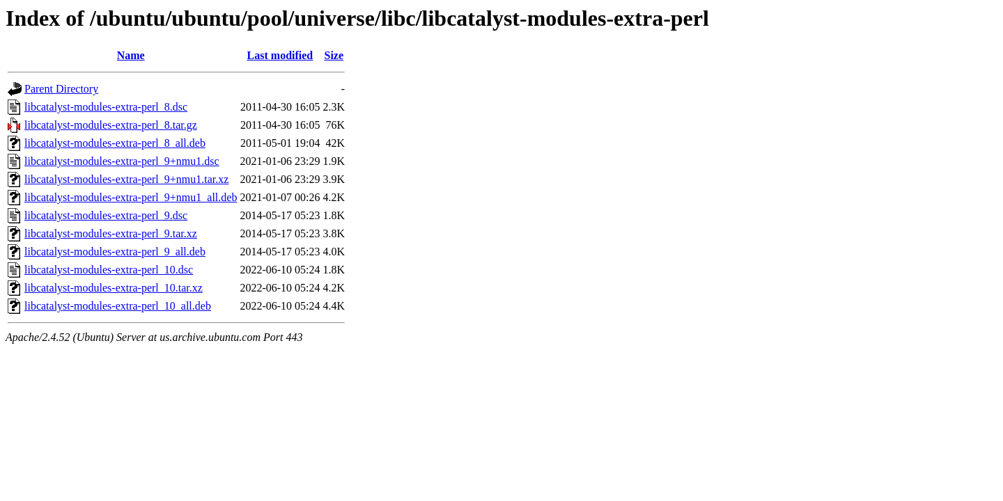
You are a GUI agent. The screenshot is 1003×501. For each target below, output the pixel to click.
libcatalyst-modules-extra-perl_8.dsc (105, 107)
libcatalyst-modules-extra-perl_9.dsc (105, 215)
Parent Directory (61, 89)
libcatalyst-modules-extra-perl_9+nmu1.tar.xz (126, 179)
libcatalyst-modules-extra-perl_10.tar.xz (113, 288)
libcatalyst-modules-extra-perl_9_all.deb (114, 251)
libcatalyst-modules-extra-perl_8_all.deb (114, 143)
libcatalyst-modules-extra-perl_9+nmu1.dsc (121, 161)
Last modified (280, 55)
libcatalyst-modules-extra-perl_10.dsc (108, 270)
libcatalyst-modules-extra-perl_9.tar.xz (110, 233)
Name (131, 55)
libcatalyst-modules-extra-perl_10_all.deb (117, 306)
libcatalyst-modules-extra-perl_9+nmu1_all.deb (130, 197)
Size (333, 55)
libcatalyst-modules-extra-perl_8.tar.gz (110, 125)
